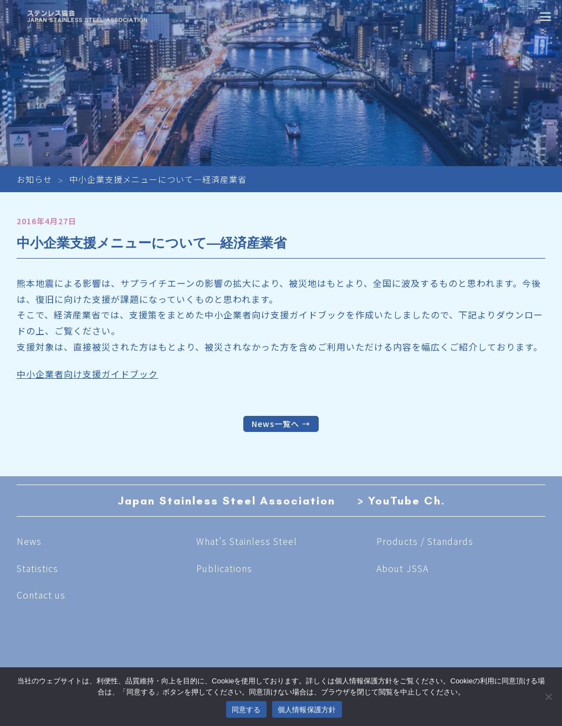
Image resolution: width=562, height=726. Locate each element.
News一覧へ (275, 423)
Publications (224, 568)
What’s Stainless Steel (246, 541)
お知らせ (34, 179)
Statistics (37, 568)
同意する (246, 710)
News (29, 541)
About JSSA (402, 568)
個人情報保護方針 (307, 710)
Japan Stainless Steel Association (226, 500)
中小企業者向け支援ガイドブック (87, 373)
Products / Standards (424, 541)
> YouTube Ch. (401, 500)
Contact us (41, 594)
